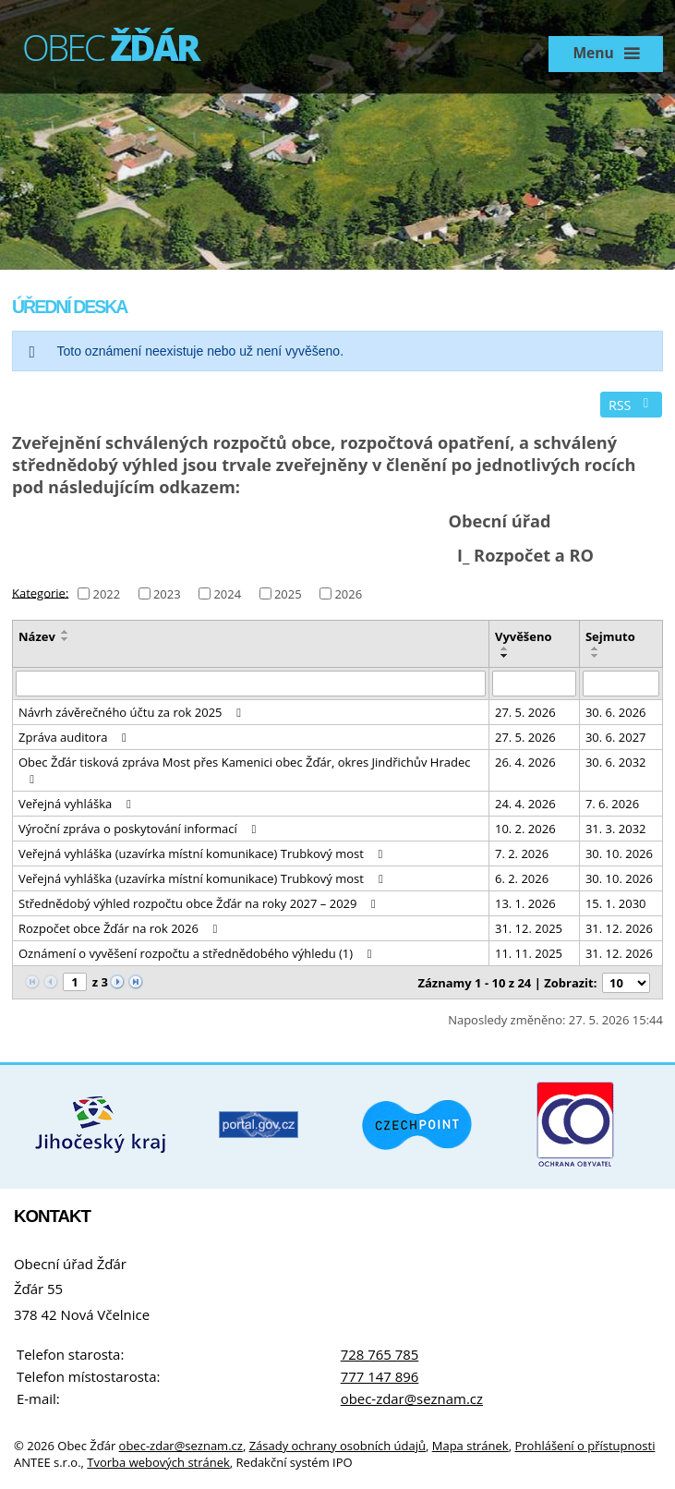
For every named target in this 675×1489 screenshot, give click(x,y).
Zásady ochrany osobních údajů (337, 1445)
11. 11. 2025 (528, 953)
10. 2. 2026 (525, 828)
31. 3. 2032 (615, 828)
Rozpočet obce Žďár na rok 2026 (120, 928)
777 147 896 (380, 1376)
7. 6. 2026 (612, 803)
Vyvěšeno (523, 636)
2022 (106, 594)
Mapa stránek (470, 1445)
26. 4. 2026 (525, 762)
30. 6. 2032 (615, 762)
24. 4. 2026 (525, 803)
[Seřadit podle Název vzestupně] (65, 632)
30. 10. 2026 (619, 853)
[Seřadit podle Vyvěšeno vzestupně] (505, 648)
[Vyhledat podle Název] (251, 683)
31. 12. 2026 (619, 928)
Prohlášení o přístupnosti (584, 1445)
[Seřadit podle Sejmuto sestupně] (595, 656)
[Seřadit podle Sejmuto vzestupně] (595, 648)
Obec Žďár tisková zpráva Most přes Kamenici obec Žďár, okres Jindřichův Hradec (244, 769)
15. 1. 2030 (615, 903)
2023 (167, 594)
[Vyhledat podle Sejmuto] (621, 683)
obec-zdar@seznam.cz (412, 1398)
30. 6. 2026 (615, 712)
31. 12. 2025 (528, 928)
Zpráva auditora (75, 737)
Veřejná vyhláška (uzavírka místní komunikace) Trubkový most (203, 853)
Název (36, 636)
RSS (632, 405)
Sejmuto (610, 636)
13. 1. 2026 (525, 903)
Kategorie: (40, 592)
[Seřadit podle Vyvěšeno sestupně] (505, 656)
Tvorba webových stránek (158, 1462)
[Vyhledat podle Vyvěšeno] (534, 683)
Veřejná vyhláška (77, 803)
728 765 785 (380, 1354)
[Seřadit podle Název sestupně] (65, 639)
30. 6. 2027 (615, 737)
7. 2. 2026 (521, 853)
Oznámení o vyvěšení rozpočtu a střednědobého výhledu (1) (197, 953)
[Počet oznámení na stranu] (626, 983)
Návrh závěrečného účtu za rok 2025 (132, 712)
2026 (348, 594)
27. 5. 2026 (525, 712)
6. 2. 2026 (521, 878)
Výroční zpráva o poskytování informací (139, 828)
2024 (227, 594)
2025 (288, 594)
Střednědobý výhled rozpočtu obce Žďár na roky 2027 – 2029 (199, 903)
